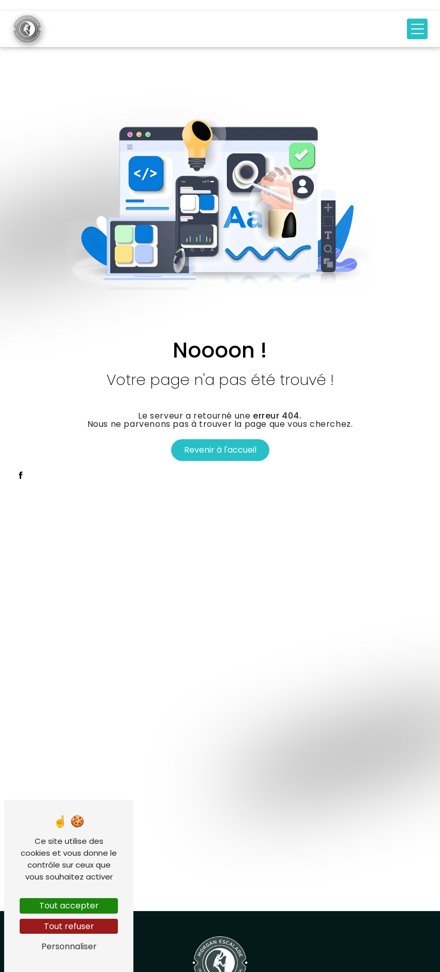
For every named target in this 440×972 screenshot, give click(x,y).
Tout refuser (69, 926)
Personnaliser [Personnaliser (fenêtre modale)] (69, 946)
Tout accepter (69, 906)
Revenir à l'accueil (220, 450)
